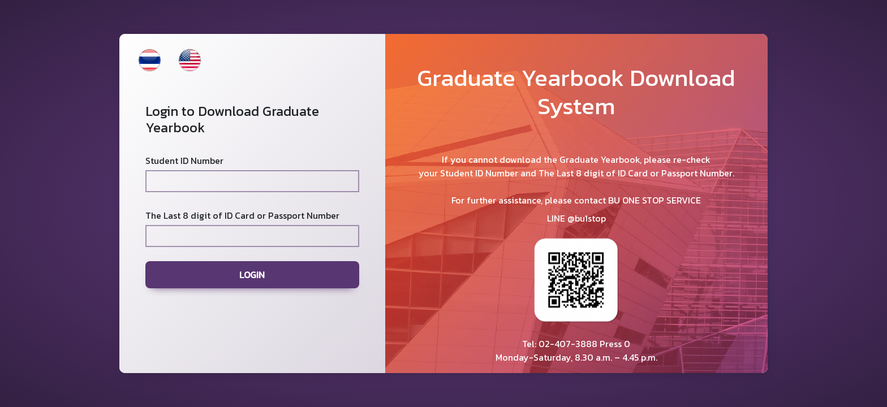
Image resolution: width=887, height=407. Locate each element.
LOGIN (252, 275)
